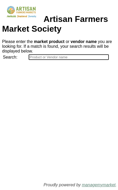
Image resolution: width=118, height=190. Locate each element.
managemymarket (99, 185)
